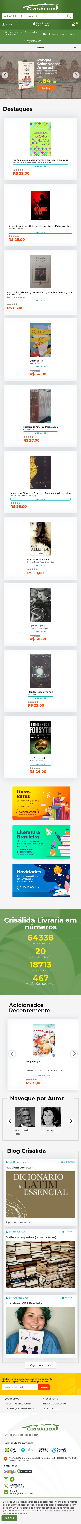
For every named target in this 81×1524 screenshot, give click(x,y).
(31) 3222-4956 (32, 41)
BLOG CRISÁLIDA (52, 1408)
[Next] (76, 75)
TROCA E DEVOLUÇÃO (54, 1404)
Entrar (7, 24)
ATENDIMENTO (50, 1399)
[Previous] (5, 75)
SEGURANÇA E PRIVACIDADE (19, 1408)
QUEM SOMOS (12, 1399)
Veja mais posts (40, 1365)
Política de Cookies (59, 1510)
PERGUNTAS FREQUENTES (18, 1404)
